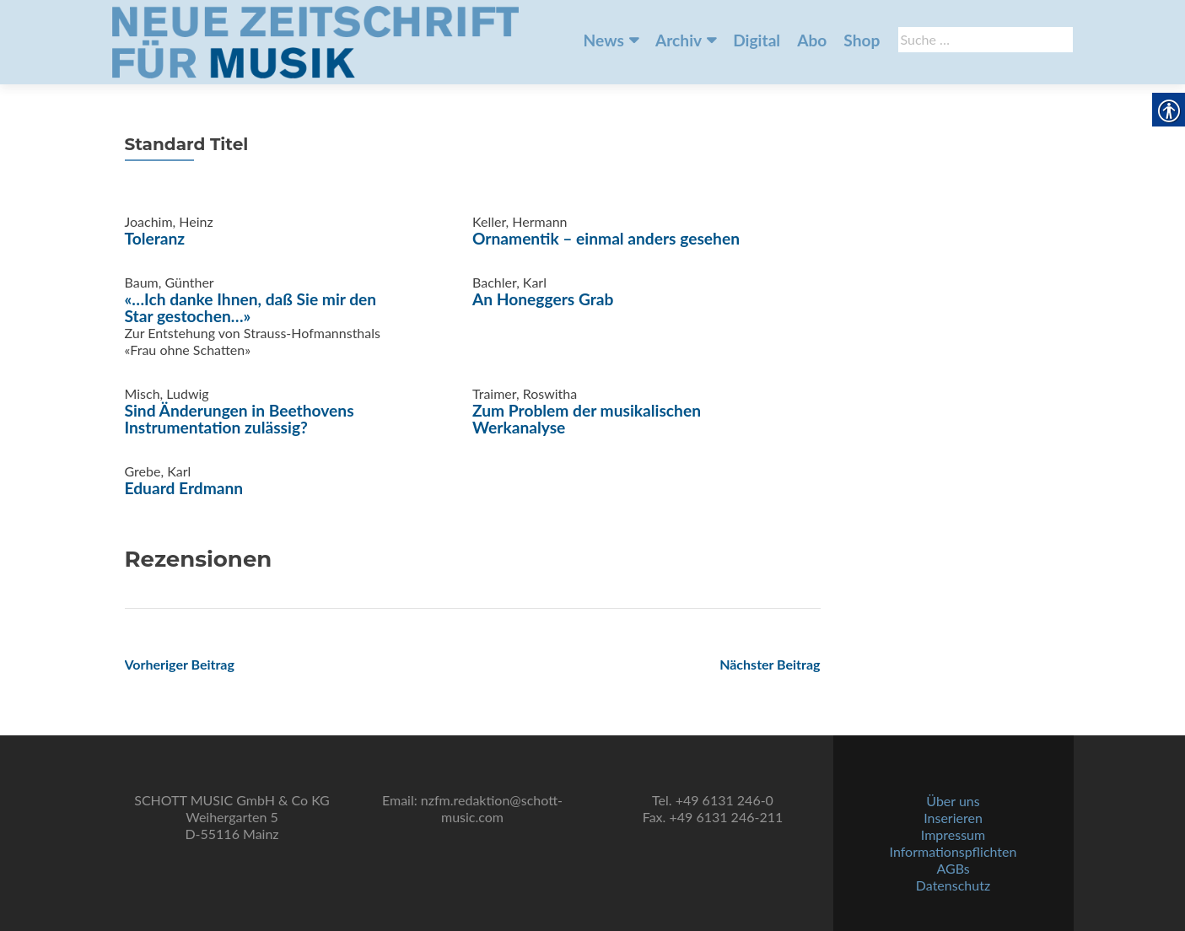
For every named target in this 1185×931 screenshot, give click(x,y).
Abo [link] (812, 40)
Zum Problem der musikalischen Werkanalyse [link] (586, 419)
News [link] (604, 40)
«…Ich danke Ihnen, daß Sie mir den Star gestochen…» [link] (251, 307)
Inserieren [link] (953, 818)
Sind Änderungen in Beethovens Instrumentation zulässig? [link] (239, 419)
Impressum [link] (953, 834)
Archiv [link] (678, 40)
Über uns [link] (952, 801)
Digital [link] (756, 40)
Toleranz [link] (155, 238)
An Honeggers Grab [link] (542, 299)
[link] (315, 40)
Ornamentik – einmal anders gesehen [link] (606, 238)
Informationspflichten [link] (953, 851)
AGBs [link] (952, 868)
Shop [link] (861, 40)
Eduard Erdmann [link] (184, 488)
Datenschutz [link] (953, 885)
